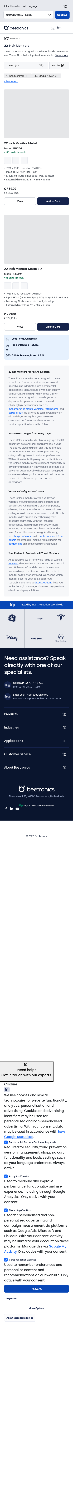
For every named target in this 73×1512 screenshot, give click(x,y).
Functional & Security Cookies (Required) (30, 1141)
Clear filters (11, 81)
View (20, 201)
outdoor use (15, 544)
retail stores (51, 409)
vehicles (38, 409)
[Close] (67, 6)
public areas (15, 412)
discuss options (43, 582)
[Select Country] (28, 15)
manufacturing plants (20, 409)
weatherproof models (20, 536)
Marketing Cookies (17, 1209)
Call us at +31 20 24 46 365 (28, 683)
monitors (13, 563)
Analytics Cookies (16, 1175)
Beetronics (25, 787)
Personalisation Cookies (20, 1259)
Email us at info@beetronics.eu (30, 695)
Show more (61, 55)
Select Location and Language (20, 6)
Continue (62, 15)
